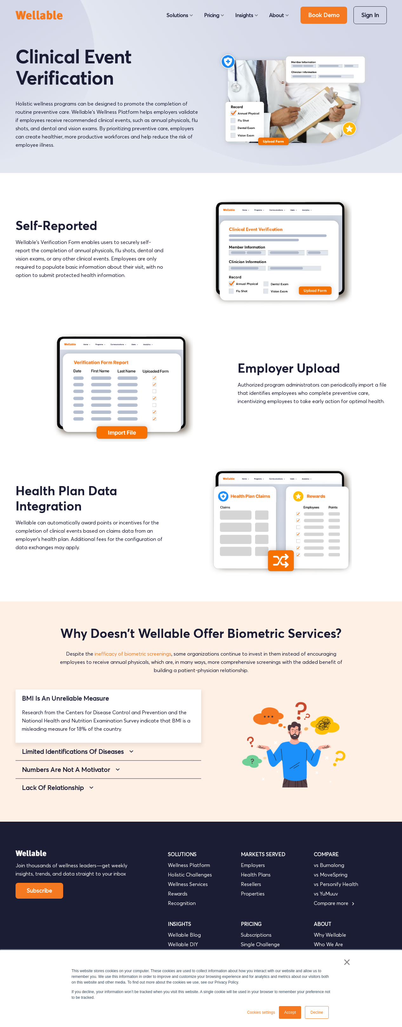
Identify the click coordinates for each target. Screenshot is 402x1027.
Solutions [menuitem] (177, 15)
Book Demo (323, 15)
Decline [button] (316, 1012)
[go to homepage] (42, 15)
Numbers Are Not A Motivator (66, 769)
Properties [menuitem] (253, 893)
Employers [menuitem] (253, 865)
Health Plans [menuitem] (256, 874)
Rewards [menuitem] (178, 893)
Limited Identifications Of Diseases (73, 751)
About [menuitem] (276, 15)
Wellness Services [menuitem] (188, 884)
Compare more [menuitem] (334, 903)
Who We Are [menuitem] (328, 944)
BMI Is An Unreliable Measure (65, 698)
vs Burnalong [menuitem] (329, 865)
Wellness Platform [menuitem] (189, 865)
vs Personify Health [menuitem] (336, 884)
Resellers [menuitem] (251, 884)
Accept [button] (290, 1012)
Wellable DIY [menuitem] (183, 944)
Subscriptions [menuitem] (256, 935)
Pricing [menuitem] (211, 15)
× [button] (347, 962)
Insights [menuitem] (244, 15)
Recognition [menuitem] (182, 903)
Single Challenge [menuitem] (260, 944)
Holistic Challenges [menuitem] (190, 874)
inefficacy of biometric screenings (133, 654)
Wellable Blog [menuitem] (184, 935)
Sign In (370, 15)
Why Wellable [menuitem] (330, 935)
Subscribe (39, 890)
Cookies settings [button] (261, 1012)
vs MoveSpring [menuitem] (330, 874)
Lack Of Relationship (53, 788)
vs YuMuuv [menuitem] (326, 893)
